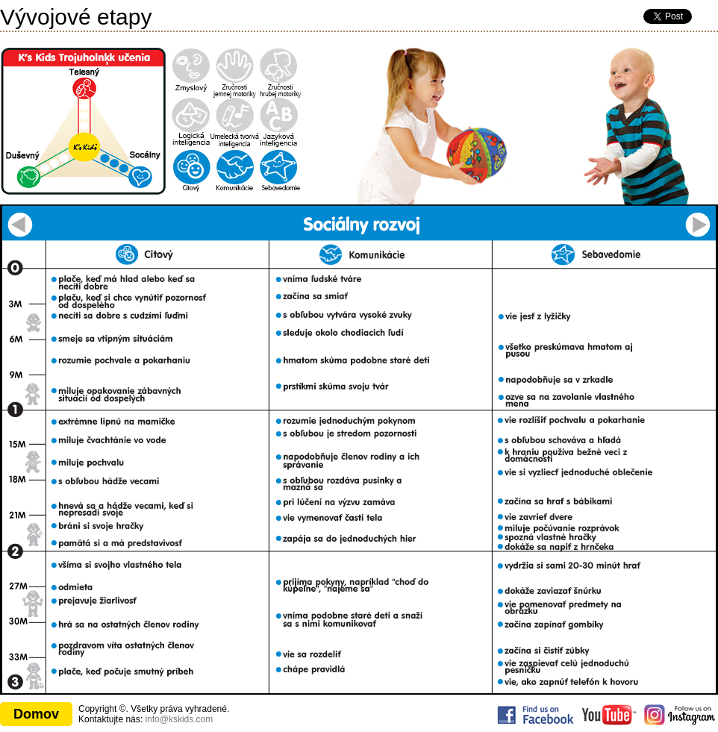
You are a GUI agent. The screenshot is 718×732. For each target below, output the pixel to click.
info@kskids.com (179, 719)
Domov (36, 714)
